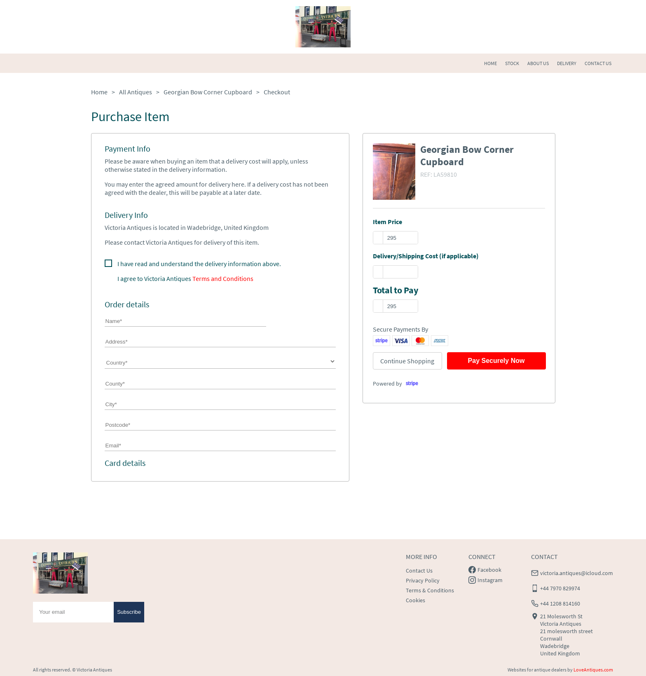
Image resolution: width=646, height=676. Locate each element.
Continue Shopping (407, 361)
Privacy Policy (423, 580)
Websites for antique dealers (537, 670)
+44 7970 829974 (560, 588)
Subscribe (129, 612)
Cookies (415, 600)
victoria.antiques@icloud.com (576, 573)
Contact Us (419, 570)
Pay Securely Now (496, 360)
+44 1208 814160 (560, 603)
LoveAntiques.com (593, 670)
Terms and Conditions (222, 278)
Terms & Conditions (430, 590)
